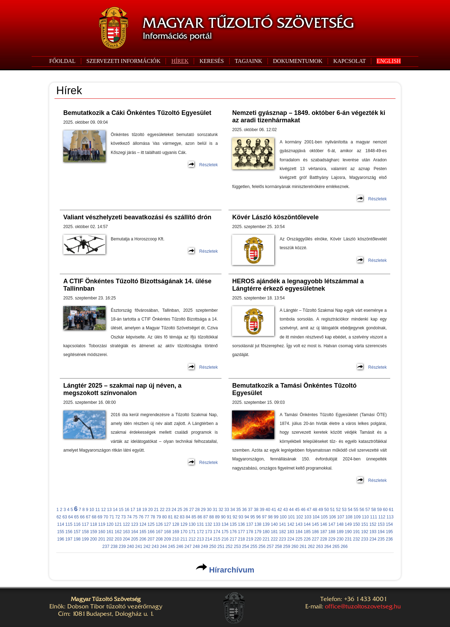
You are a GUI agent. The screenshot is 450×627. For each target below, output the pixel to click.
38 (256, 509)
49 (321, 509)
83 (182, 517)
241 (138, 546)
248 (196, 546)
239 (122, 546)
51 (332, 509)
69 (100, 517)
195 (389, 531)
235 (381, 539)
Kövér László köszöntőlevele (275, 217)
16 (126, 509)
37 (250, 509)
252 (229, 546)
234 (373, 539)
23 (168, 509)
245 (171, 546)
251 (220, 546)
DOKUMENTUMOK (297, 61)
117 (85, 524)
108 (348, 517)
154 (389, 524)
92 (235, 517)
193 (373, 531)
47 (309, 509)
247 (188, 546)
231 (348, 539)
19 (144, 509)
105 (324, 517)
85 (194, 517)
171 (191, 531)
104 (316, 517)
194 (381, 531)
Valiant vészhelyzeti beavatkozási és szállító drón (137, 217)
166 (151, 531)
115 (68, 524)
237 (105, 546)
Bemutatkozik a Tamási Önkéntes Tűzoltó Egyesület (294, 389)
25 (180, 509)
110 (365, 517)
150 (356, 524)
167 (159, 531)
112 (381, 517)
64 (70, 517)
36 (244, 509)
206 (142, 539)
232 (356, 539)
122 (126, 524)
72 (117, 517)
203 (118, 539)
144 (307, 524)
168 (167, 531)
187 (323, 531)
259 (286, 546)
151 (364, 524)
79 (158, 517)
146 (323, 524)
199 (85, 539)
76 (141, 517)
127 (167, 524)
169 (175, 531)
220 (257, 539)
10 (91, 509)
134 (225, 524)
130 (191, 524)
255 (253, 546)
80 (164, 517)
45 (297, 509)
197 (68, 539)
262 (311, 546)
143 (298, 524)
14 (115, 509)
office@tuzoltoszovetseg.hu (363, 606)
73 (123, 517)
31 (215, 509)
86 (200, 517)
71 (111, 517)
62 (59, 517)
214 (208, 539)
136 (241, 524)
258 (278, 546)
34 (232, 509)
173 (208, 531)
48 (315, 509)
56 (362, 509)
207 (151, 539)
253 (237, 546)
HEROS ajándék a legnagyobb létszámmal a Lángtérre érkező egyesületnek (298, 285)
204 (126, 539)
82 (176, 517)
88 (211, 517)
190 (348, 531)
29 (203, 509)
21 (156, 509)
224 (290, 539)
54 (350, 509)
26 (185, 509)
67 (88, 517)
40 (267, 509)
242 (146, 546)
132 (208, 524)
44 (291, 509)
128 (175, 524)
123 (134, 524)
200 (93, 539)
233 (364, 539)
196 (60, 539)
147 (331, 524)
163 (126, 531)
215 (216, 539)
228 (323, 539)
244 (163, 546)
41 (273, 509)
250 (212, 546)
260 (294, 546)
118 (93, 524)
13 (109, 509)
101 (291, 517)
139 (266, 524)
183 (290, 531)
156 (68, 531)
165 (142, 531)
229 (331, 539)
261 (303, 546)
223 (282, 539)
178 (249, 531)
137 (249, 524)
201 (101, 539)
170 (183, 531)
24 (174, 509)
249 (204, 546)
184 (298, 531)
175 (225, 531)
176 (233, 531)
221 (266, 539)
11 (97, 509)
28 (197, 509)
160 (101, 531)
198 (77, 539)
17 (132, 509)
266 (344, 546)
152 (373, 524)
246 (179, 546)
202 (110, 539)
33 (226, 509)
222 (274, 539)
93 (240, 517)
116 (77, 524)
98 (270, 517)
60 (385, 509)
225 (298, 539)
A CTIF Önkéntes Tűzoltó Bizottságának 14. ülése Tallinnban (137, 285)
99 (276, 517)
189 (339, 531)
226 (307, 539)
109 (357, 517)
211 (183, 539)
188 (331, 531)
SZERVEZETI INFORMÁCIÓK (123, 61)
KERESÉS (211, 61)
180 (266, 531)
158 (85, 531)
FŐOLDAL (62, 61)
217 (233, 539)
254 (245, 546)
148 (339, 524)
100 (283, 517)
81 (170, 517)
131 (200, 524)
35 (238, 509)
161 (110, 531)
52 (338, 509)
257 (270, 546)
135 (233, 524)
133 (216, 524)
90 (223, 517)
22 (162, 509)
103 (307, 517)
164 (134, 531)
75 (135, 517)
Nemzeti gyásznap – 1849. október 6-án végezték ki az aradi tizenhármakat (308, 116)
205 (134, 539)
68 (94, 517)
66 (82, 517)
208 (159, 539)
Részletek (208, 164)
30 (209, 509)
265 (336, 546)
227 (315, 539)
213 (200, 539)
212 (191, 539)
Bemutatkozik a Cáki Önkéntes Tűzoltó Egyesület (137, 112)
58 (373, 509)
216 (225, 539)
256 (261, 546)
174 (216, 531)
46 (303, 509)
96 (258, 517)
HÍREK (179, 61)
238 (113, 546)
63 (64, 517)
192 (364, 531)
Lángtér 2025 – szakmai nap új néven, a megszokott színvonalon (122, 389)
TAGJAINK (248, 61)
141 (282, 524)
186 (315, 531)
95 (252, 517)
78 (152, 517)
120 (110, 524)
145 (315, 524)
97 (264, 517)
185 (307, 531)
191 (356, 531)
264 (327, 546)
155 (60, 531)
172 (200, 531)
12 (103, 509)
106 (332, 517)
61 (391, 509)
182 (282, 531)
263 (319, 546)
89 (217, 517)
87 (205, 517)
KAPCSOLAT (349, 61)
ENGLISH (388, 61)
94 (246, 517)
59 (379, 509)
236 (389, 539)
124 (142, 524)
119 (101, 524)
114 (60, 524)
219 (249, 539)
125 (151, 524)
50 (326, 509)
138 (257, 524)
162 (118, 531)
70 (105, 517)
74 (129, 517)
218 (241, 539)
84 (188, 517)
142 (290, 524)
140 (274, 524)
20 (150, 509)
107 (340, 517)
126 (159, 524)
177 (241, 531)
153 (381, 524)
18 (138, 509)
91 (229, 517)
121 (118, 524)
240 (130, 546)
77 (146, 517)
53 (344, 509)
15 (121, 509)
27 (191, 509)
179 (257, 531)
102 (299, 517)
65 (76, 517)
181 (274, 531)
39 (262, 509)
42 (279, 509)
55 (356, 509)
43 (285, 509)
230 (339, 539)
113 (389, 517)
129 (183, 524)
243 (155, 546)
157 (77, 531)
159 (93, 531)
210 (175, 539)
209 (167, 539)
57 (367, 509)
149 (348, 524)
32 (221, 509)
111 (373, 517)
